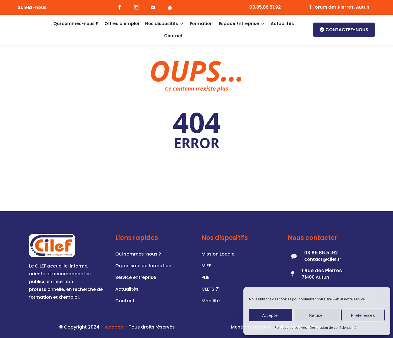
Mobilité (211, 301)
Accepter (270, 315)
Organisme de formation (143, 266)
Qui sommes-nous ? (75, 23)
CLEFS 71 (211, 289)
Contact (173, 36)
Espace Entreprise (239, 23)
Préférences (363, 315)
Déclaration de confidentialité (333, 327)
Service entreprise (135, 278)
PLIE (205, 278)
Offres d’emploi (121, 23)
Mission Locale (218, 254)
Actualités (282, 23)
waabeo (114, 327)
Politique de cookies (291, 327)
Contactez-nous (346, 29)
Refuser (316, 315)
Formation (201, 23)
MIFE (206, 266)
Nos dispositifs (161, 23)
